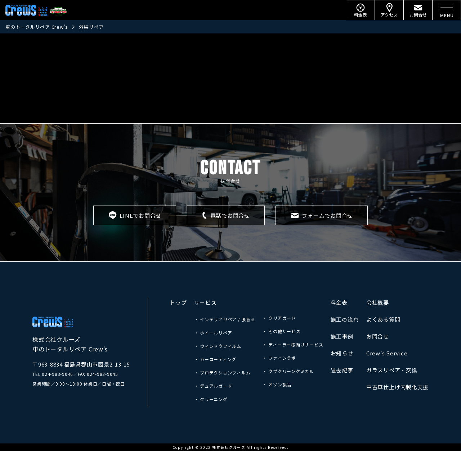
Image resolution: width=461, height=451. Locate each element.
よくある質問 (383, 319)
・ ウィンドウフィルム (217, 346)
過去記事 (342, 370)
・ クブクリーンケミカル (288, 371)
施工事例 (342, 336)
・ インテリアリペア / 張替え (224, 319)
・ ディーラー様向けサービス (293, 344)
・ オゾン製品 (277, 384)
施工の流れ (345, 319)
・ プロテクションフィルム (222, 372)
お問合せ (377, 336)
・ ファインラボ (279, 358)
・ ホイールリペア (213, 333)
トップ (178, 302)
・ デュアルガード (213, 386)
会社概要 (377, 302)
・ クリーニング (211, 399)
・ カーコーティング (215, 359)
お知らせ (342, 353)
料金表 (339, 302)
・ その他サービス (282, 331)
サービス (205, 302)
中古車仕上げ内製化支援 (397, 387)
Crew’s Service (387, 353)
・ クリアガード (279, 318)
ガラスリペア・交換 (391, 370)
